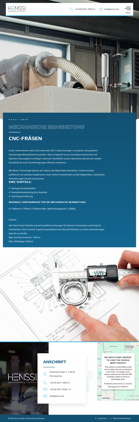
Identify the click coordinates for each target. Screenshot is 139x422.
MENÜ (128, 13)
